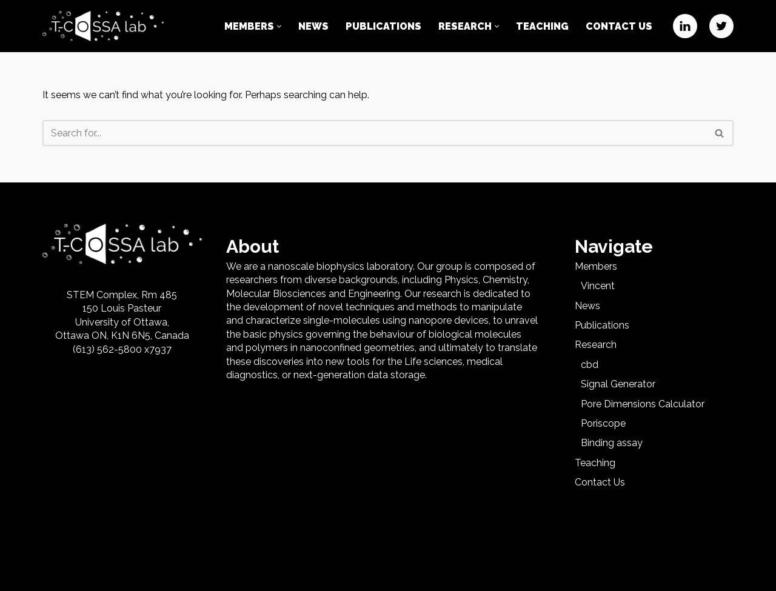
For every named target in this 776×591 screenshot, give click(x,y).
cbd (589, 364)
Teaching (542, 26)
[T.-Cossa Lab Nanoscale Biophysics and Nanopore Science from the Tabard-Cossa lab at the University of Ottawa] (103, 26)
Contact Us (619, 26)
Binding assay (612, 443)
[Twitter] (721, 26)
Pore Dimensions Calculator (642, 404)
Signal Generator (618, 384)
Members (596, 266)
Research (596, 344)
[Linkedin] (685, 26)
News (313, 26)
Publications (383, 26)
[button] (279, 26)
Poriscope (603, 423)
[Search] (374, 133)
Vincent (598, 286)
